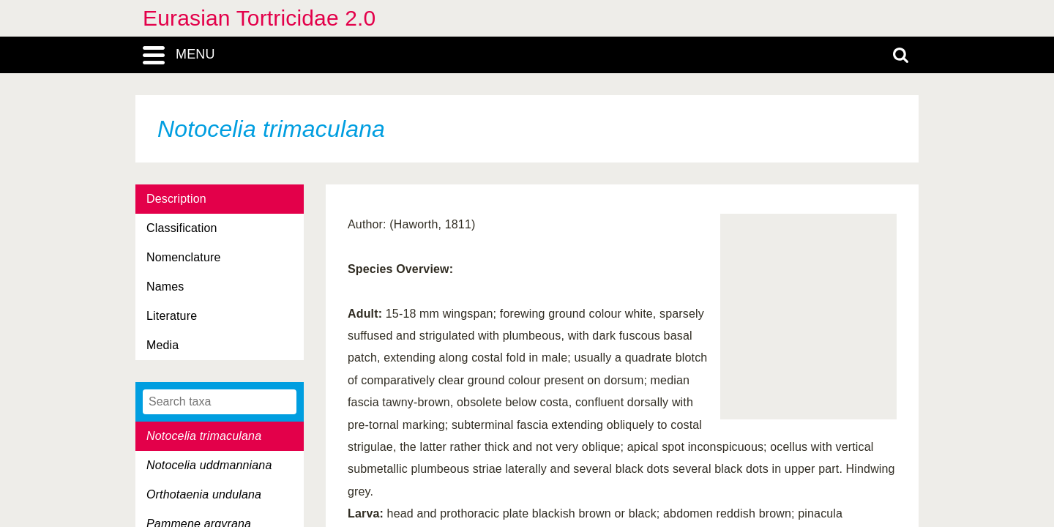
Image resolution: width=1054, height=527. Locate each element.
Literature (171, 316)
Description (176, 199)
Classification (181, 228)
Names (165, 286)
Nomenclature (183, 257)
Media (162, 345)
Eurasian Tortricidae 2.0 (259, 18)
